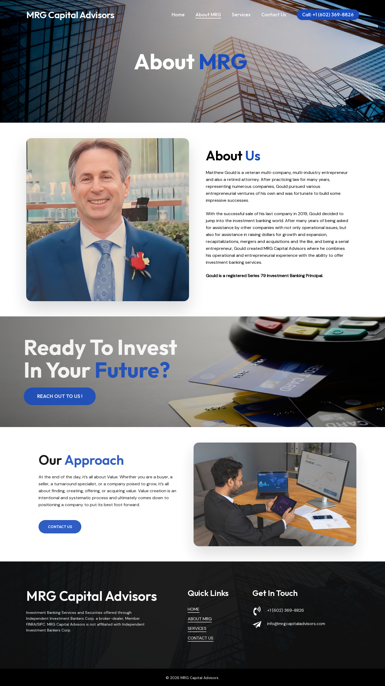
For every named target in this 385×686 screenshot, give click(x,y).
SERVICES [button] (197, 628)
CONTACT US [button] (200, 638)
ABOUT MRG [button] (200, 619)
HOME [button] (193, 609)
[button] (55, 396)
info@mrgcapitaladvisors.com (296, 623)
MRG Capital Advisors (70, 15)
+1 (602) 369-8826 (285, 610)
